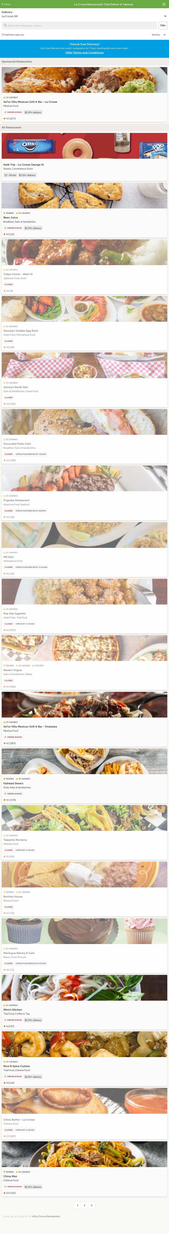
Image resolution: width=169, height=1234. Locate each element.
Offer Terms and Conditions (84, 52)
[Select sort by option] (158, 34)
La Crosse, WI (21, 1216)
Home (6, 1216)
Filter (163, 25)
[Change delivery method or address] (165, 15)
